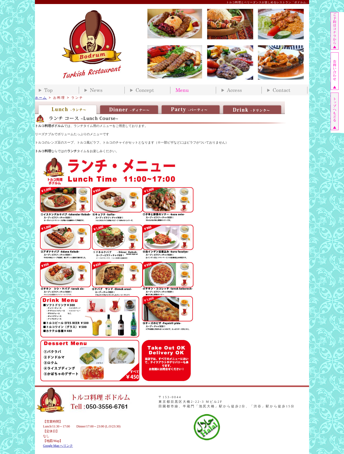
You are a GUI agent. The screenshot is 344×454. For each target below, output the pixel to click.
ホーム (41, 98)
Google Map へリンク (58, 446)
